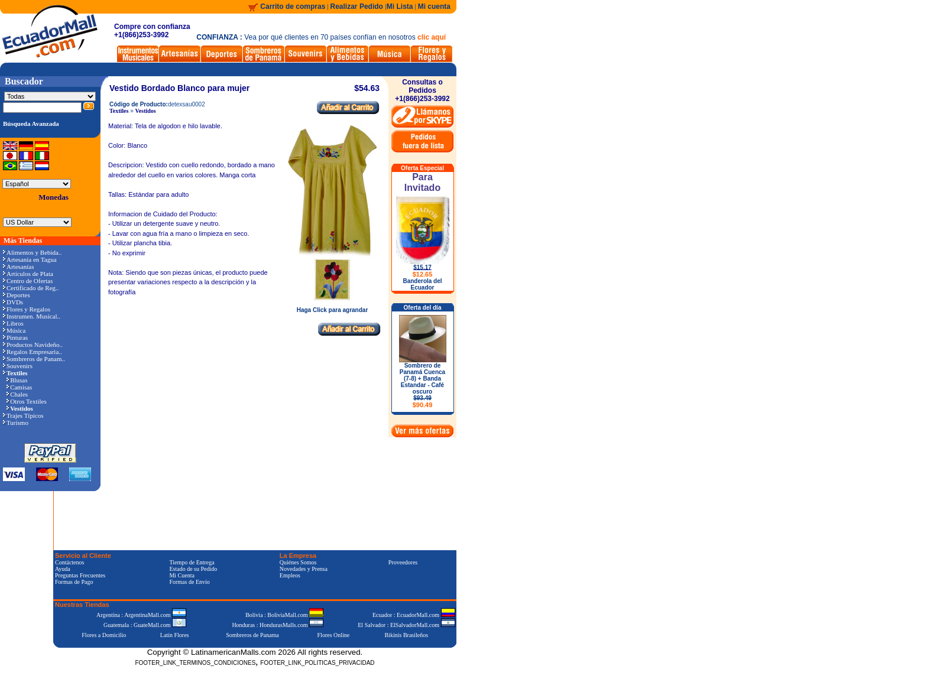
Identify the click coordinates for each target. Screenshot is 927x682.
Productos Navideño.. (33, 344)
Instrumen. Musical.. (31, 316)
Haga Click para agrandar (332, 307)
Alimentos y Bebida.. (32, 252)
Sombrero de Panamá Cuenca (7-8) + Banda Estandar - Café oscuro (422, 385)
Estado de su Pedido (193, 569)
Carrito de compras (292, 6)
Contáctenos (69, 562)
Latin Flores (174, 635)
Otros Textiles (27, 401)
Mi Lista (400, 6)
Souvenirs (18, 365)
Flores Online (333, 635)
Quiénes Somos (298, 562)
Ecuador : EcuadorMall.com (413, 615)
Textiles (118, 111)
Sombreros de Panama (252, 635)
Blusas (17, 380)
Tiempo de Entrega (191, 562)
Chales (17, 394)
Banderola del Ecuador (422, 284)
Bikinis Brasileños (407, 635)
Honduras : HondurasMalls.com (277, 625)
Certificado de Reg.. (31, 287)
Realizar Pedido (357, 6)
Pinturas (15, 337)
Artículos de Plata (28, 273)
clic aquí (431, 37)
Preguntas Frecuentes (80, 575)
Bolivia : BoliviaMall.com (284, 615)
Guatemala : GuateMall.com (144, 625)
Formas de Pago (74, 582)
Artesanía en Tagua (30, 259)
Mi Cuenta (182, 575)
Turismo (15, 422)
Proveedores (402, 562)
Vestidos (145, 111)
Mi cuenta (434, 6)
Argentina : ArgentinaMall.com (141, 615)
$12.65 (423, 274)
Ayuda (62, 569)
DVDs (13, 302)
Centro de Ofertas (28, 280)
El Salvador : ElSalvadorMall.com (406, 625)
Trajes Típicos (23, 415)
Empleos (290, 575)
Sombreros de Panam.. (34, 358)
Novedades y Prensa (304, 569)
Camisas (19, 387)
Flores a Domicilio (104, 635)
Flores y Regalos (26, 309)
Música (14, 330)
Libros (13, 323)
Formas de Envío (189, 582)
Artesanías (18, 266)
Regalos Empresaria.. (32, 351)
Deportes (16, 294)
